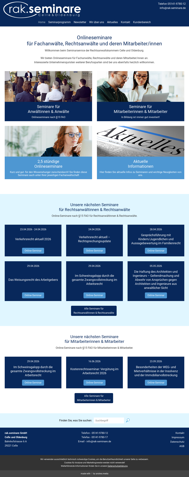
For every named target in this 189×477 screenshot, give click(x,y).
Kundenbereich (142, 22)
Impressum (178, 437)
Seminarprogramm (59, 22)
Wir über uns (96, 22)
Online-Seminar (33, 250)
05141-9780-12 (100, 433)
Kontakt (125, 22)
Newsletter (80, 22)
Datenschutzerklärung (118, 466)
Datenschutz (177, 441)
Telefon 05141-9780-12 (172, 3)
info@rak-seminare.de (173, 8)
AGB (181, 446)
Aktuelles (112, 22)
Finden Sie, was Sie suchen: (75, 420)
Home (41, 22)
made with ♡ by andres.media (94, 473)
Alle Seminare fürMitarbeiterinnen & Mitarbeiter (94, 398)
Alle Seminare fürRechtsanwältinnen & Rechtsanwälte (94, 310)
